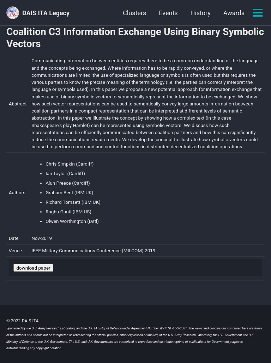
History (201, 13)
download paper (33, 268)
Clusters (134, 13)
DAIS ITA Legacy (46, 13)
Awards (234, 13)
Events (168, 13)
